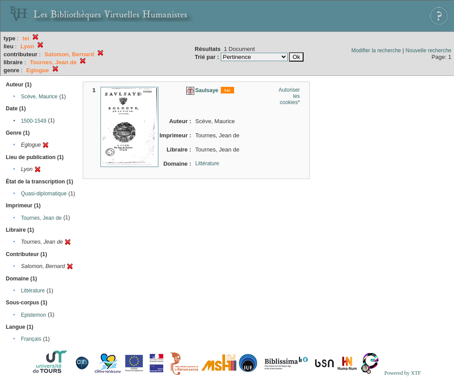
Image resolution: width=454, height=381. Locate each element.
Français (31, 339)
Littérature (33, 291)
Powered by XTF (402, 373)
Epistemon (33, 315)
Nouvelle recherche (428, 50)
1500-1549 (33, 121)
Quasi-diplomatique (43, 193)
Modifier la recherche (376, 50)
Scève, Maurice (39, 96)
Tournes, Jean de (41, 218)
